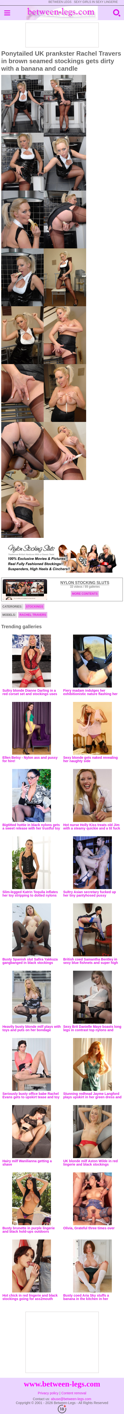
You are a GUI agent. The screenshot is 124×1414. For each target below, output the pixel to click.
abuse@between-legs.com (71, 1399)
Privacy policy (48, 1393)
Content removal (73, 1393)
